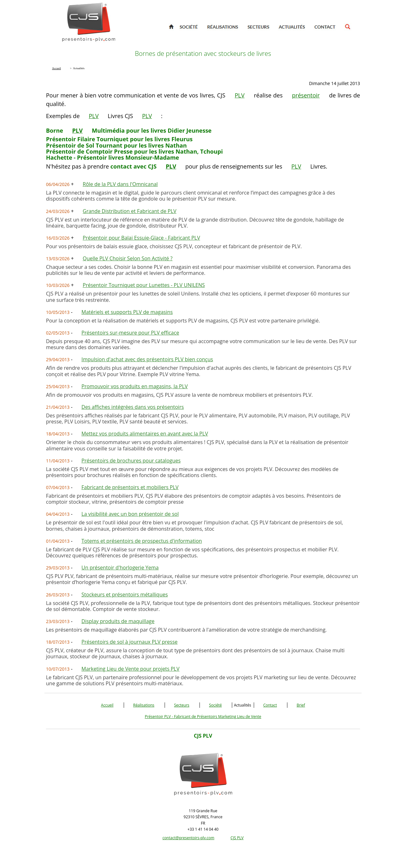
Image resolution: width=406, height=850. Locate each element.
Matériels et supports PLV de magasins (127, 312)
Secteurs (181, 705)
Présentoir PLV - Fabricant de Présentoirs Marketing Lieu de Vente (203, 716)
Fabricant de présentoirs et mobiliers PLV (130, 487)
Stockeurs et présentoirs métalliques (125, 594)
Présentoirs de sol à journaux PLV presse (130, 641)
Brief (301, 705)
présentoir (306, 95)
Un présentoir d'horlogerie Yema (120, 567)
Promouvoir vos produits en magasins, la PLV (135, 386)
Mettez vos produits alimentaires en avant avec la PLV (145, 433)
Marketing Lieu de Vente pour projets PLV (131, 668)
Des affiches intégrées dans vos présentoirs (133, 406)
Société (215, 705)
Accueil (107, 705)
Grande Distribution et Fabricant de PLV (129, 211)
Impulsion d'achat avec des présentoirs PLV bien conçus (147, 359)
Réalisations (143, 705)
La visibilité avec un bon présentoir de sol (130, 513)
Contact (270, 705)
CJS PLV (237, 837)
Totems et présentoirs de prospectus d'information (142, 540)
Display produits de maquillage (118, 621)
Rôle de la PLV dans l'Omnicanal (120, 184)
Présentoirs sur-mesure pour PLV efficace (130, 332)
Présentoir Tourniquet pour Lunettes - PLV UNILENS (144, 285)
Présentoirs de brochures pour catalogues (131, 460)
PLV (240, 95)
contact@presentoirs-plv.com (188, 837)
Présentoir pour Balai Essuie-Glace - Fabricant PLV (141, 237)
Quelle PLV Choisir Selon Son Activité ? (128, 258)
